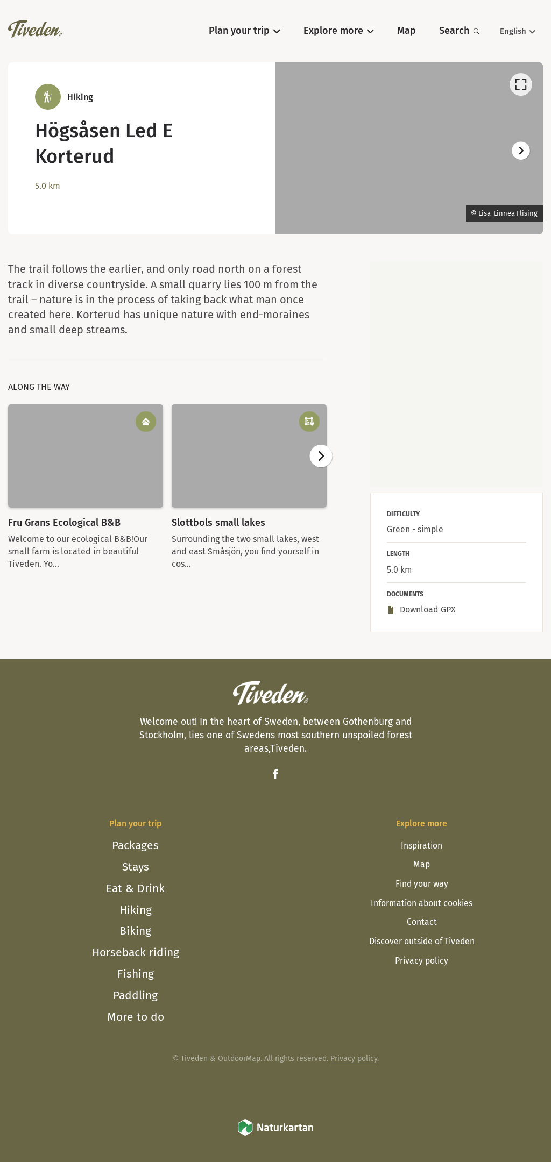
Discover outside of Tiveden (422, 941)
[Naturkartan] (275, 1134)
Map (421, 864)
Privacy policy (421, 961)
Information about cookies (421, 903)
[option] (409, 148)
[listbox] (409, 148)
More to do (135, 1017)
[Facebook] (275, 774)
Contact (422, 922)
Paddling (135, 995)
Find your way (421, 884)
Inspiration (421, 845)
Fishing (135, 974)
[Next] (521, 151)
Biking (135, 931)
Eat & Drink (135, 888)
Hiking (135, 910)
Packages (135, 845)
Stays (135, 867)
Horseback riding (135, 952)
